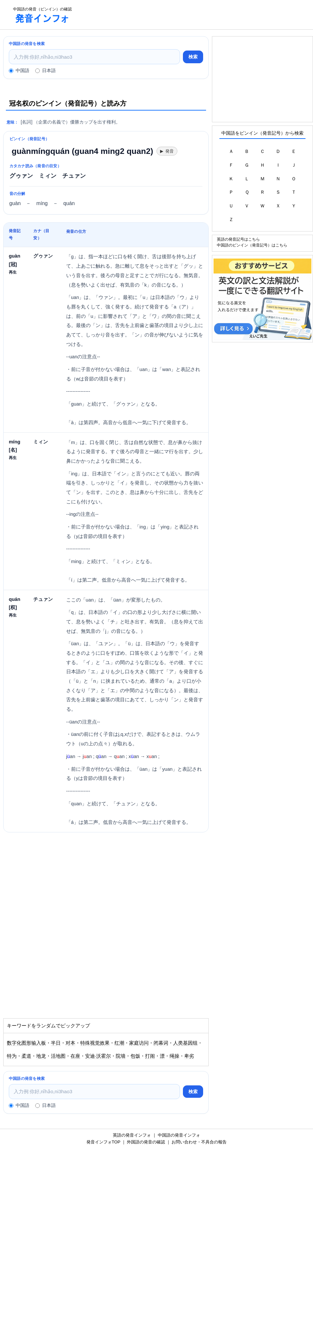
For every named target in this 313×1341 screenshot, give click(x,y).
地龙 (41, 1056)
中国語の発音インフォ (179, 1135)
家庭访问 (139, 1043)
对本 (70, 1043)
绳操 (174, 1056)
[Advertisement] (194, 14)
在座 (75, 1056)
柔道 (26, 1056)
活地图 (58, 1056)
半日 (56, 1043)
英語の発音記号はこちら (238, 239)
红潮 (119, 1043)
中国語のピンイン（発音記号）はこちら (252, 245)
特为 (12, 1056)
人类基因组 (185, 1043)
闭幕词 (161, 1043)
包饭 (135, 1056)
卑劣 (189, 1056)
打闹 (150, 1056)
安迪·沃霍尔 (98, 1056)
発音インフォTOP (103, 1142)
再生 (13, 272)
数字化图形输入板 (26, 1043)
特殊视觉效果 (95, 1043)
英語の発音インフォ (132, 1135)
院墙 (121, 1056)
